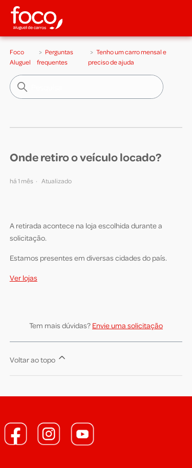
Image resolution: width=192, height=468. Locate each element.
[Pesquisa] (86, 86)
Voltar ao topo (38, 358)
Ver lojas (23, 277)
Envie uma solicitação (127, 325)
